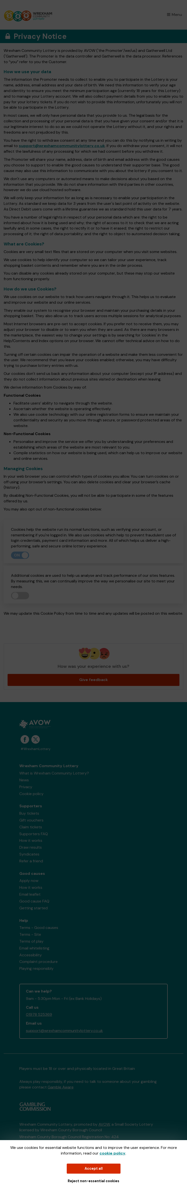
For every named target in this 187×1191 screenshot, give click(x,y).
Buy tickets (29, 813)
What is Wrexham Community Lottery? (54, 773)
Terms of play (31, 941)
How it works (30, 840)
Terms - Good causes (38, 927)
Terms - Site (30, 934)
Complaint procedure (38, 961)
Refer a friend (31, 861)
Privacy (25, 786)
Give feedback (93, 679)
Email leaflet (30, 894)
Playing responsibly (36, 968)
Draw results (30, 847)
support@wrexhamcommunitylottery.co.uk (62, 145)
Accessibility (30, 955)
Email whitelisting (34, 948)
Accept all (94, 1168)
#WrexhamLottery (36, 749)
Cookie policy (31, 793)
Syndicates (29, 854)
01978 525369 (39, 1014)
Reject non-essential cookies (93, 1181)
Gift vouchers (31, 820)
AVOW (104, 1124)
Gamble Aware (61, 1087)
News (24, 780)
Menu (174, 14)
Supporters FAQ (33, 833)
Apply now (28, 880)
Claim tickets (30, 827)
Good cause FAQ (34, 901)
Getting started (33, 908)
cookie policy (112, 1153)
